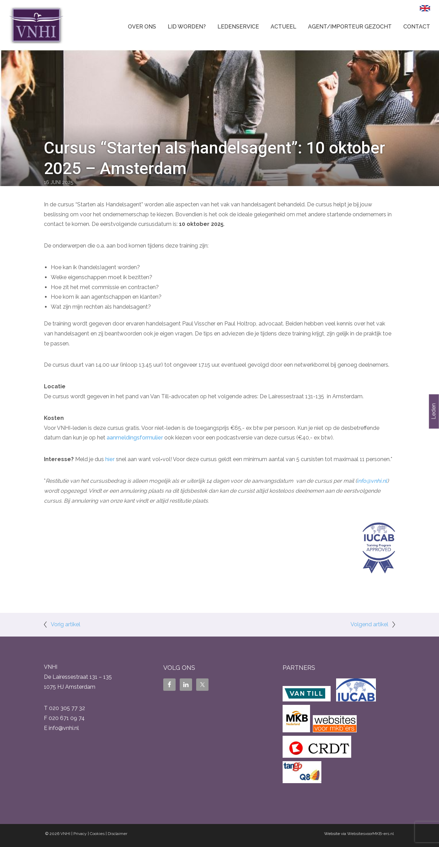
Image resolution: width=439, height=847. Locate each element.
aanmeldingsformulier (135, 437)
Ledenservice (238, 26)
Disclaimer (117, 833)
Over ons (142, 26)
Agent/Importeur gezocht (350, 26)
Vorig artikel (65, 624)
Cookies (97, 833)
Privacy (80, 833)
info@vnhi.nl (372, 481)
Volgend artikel (369, 624)
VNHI (65, 833)
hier (110, 459)
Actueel (283, 26)
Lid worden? (187, 26)
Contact (416, 26)
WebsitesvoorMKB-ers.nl (370, 833)
